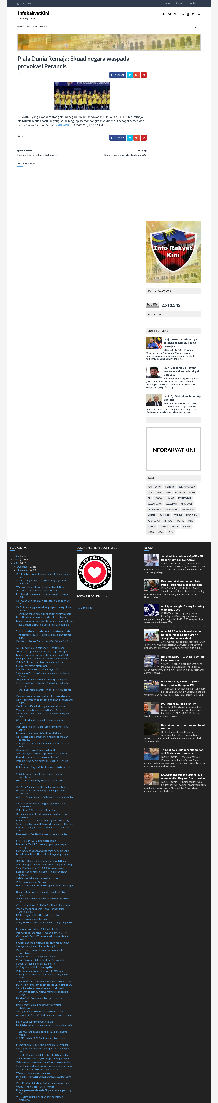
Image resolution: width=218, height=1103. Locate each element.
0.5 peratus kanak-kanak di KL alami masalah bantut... (40, 555)
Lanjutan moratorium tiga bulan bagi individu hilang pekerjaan (187, 176)
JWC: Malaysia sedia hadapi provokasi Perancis (41, 586)
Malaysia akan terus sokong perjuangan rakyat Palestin (41, 625)
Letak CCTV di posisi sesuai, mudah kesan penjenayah (39, 1032)
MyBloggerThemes (76, 1098)
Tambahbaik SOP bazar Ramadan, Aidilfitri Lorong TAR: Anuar (182, 584)
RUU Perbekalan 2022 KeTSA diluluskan (38, 902)
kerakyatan (192, 331)
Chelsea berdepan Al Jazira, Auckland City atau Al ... (44, 738)
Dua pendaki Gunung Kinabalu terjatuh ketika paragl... (41, 727)
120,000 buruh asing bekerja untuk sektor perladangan (39, 609)
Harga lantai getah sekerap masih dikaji (37, 590)
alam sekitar (162, 320)
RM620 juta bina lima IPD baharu (34, 977)
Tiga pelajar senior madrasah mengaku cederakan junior (43, 1006)
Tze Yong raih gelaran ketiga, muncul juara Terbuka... (39, 1022)
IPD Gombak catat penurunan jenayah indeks (41, 943)
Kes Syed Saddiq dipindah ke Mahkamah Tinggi (42, 620)
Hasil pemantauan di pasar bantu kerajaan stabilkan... (39, 840)
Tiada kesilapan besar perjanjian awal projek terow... (44, 814)
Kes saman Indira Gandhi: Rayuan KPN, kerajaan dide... (42, 548)
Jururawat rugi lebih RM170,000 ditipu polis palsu (43, 484)
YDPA (177, 365)
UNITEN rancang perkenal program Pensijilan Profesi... (41, 938)
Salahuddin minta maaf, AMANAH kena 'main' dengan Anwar (182, 391)
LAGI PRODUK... (86, 441)
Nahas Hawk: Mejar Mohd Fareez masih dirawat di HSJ (43, 602)
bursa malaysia (194, 320)
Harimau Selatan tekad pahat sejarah (36, 789)
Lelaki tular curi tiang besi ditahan (34, 854)
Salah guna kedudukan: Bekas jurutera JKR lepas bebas (42, 883)
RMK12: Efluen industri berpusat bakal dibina (41, 694)
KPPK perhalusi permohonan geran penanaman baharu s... (42, 572)
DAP (157, 326)
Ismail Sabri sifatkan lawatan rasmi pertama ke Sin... (44, 899)
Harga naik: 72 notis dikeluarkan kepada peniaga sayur (42, 669)
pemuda (185, 348)
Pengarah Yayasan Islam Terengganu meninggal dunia (42, 561)
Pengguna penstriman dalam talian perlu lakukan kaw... (42, 578)
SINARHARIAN (70, 126)
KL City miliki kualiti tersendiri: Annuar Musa (40, 480)
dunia (175, 326)
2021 (17, 396)
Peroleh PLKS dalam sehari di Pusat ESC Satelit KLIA (42, 595)
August (21, 1051)
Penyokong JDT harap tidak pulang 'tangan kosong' (44, 697)
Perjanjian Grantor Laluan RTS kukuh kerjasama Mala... (42, 809)
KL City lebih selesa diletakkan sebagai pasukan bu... (42, 972)
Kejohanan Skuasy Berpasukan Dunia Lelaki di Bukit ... (44, 476)
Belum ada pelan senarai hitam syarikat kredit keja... (44, 653)
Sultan (194, 359)
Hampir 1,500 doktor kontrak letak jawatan (39, 1041)
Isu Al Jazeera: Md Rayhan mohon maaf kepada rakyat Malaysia (189, 204)
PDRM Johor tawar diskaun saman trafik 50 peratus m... (44, 409)
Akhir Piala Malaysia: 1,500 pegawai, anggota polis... (44, 891)
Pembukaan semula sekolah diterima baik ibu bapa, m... (43, 733)
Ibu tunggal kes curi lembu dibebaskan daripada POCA (42, 518)
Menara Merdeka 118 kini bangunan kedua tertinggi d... (44, 720)
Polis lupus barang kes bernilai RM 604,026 (39, 804)
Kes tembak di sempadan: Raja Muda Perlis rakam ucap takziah (181, 416)
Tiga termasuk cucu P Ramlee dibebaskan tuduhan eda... (44, 469)
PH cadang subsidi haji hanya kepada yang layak (42, 946)
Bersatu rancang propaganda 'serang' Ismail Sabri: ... (44, 454)
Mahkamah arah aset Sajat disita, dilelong (38, 566)
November (23, 403)
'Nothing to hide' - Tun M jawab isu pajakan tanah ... (44, 464)
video (158, 365)
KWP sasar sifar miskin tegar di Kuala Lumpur (41, 539)
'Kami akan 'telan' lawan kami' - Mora (35, 967)
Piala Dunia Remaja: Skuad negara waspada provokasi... (39, 785)
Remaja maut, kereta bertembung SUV (37, 779)
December (23, 399)
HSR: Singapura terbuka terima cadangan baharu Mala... (42, 952)
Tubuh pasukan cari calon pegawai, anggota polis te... (43, 962)
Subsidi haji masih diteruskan (32, 498)
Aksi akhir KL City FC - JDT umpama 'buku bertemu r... (44, 850)
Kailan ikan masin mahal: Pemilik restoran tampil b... (43, 895)
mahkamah (196, 342)
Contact (200, 3)
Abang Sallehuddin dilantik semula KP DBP (39, 844)
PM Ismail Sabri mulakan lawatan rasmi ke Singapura (44, 1037)
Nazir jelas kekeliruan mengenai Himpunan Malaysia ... (44, 860)
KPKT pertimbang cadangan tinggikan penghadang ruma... (44, 534)
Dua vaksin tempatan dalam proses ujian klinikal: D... (44, 817)
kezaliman (178, 337)
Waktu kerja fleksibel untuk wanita (35, 919)
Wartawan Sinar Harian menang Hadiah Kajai (40, 420)
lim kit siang (179, 342)
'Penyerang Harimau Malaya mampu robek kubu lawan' (42, 826)
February (22, 1073)
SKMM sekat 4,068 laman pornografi (36, 673)
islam (199, 326)
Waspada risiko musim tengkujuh (34, 906)
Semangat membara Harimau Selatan (36, 796)
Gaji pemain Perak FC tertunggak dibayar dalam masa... (42, 771)
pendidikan (200, 348)
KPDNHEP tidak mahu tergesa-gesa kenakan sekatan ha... (40, 638)
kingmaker (194, 337)
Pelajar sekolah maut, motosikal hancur (37, 711)
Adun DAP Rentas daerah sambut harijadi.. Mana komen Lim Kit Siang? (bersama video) (182, 467)
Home (174, 3)
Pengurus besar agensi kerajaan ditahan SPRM (41, 765)
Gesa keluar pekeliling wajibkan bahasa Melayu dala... (41, 615)
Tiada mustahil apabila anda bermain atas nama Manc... (41, 866)
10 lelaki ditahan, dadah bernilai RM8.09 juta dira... (43, 888)
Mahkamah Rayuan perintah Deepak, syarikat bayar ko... (44, 911)
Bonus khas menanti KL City (31, 752)
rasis (197, 354)
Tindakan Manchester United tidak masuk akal (41, 1010)
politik (187, 354)
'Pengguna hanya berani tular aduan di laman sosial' (44, 446)
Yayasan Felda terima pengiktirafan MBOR (39, 543)
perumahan (161, 354)
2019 (17, 1084)
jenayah (166, 331)
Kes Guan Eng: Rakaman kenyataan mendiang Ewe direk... (44, 435)
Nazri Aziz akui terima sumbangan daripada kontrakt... (39, 833)
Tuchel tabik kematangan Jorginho (35, 1027)
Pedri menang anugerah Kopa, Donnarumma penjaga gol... (40, 743)
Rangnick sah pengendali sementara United (40, 821)
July (19, 1055)
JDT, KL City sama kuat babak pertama (37, 423)
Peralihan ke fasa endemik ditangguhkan (38, 502)
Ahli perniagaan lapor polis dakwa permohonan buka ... (44, 632)
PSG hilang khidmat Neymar (31, 715)
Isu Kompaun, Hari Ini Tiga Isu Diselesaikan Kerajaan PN (180, 516)
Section (24, 26)
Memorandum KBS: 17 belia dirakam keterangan (42, 878)
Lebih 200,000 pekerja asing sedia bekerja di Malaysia (40, 999)
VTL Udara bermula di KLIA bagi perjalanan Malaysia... (39, 932)
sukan (183, 359)
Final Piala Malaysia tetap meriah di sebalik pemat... (43, 450)
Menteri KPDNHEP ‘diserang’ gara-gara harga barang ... (41, 679)
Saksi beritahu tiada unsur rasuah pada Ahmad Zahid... (41, 982)
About (186, 3)
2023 (17, 388)
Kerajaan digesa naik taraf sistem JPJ (36, 583)
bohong (177, 320)
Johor (178, 331)
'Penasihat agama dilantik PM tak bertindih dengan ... (44, 524)
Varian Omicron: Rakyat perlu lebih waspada (40, 793)
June (20, 1059)
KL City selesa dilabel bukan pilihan (35, 800)
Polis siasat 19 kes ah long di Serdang (36, 643)
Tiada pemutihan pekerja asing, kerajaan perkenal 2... (43, 459)
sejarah (171, 359)
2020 (17, 1080)
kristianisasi (161, 342)
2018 (17, 1087)
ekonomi (187, 326)
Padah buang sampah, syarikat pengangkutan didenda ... (41, 415)
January (21, 1076)
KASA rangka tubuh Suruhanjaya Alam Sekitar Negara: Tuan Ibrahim (183, 609)
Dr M (165, 326)
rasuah (159, 359)
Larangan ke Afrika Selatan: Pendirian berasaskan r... (44, 491)
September (23, 1048)
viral (168, 365)
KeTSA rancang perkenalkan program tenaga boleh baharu (44, 442)
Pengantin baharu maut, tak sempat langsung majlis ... (44, 757)
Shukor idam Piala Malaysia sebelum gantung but (42, 775)
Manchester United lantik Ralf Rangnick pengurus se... (43, 689)
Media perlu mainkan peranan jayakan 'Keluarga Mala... (42, 429)
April (20, 1066)
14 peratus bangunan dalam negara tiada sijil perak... (44, 956)
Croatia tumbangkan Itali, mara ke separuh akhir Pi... (44, 657)
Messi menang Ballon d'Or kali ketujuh (37, 762)
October (22, 1044)
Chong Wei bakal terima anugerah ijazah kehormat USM (43, 989)
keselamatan (162, 337)
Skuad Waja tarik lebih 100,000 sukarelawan (40, 701)
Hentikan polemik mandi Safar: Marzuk (37, 993)
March (20, 1069)
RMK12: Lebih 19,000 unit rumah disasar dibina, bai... (42, 873)
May (19, 1062)
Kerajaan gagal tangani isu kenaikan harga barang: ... (44, 529)
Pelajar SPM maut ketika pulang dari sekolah (40, 495)
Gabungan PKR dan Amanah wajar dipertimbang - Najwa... (43, 508)
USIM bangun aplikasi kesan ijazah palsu (38, 748)
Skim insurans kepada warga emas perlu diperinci (42, 683)
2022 (17, 392)
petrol (175, 354)
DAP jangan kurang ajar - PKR (179, 537)
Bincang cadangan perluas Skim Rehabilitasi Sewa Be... (43, 662)
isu (156, 331)
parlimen (172, 348)
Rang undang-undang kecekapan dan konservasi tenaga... (42, 648)
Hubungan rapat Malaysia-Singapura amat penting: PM (44, 925)
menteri (159, 348)
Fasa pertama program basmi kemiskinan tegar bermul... (41, 706)
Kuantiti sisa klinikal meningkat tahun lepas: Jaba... (43, 916)
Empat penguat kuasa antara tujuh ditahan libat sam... (42, 1016)
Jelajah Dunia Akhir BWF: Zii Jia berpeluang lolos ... (43, 512)
